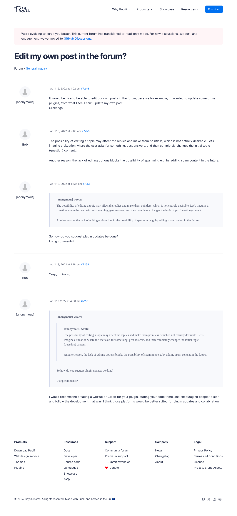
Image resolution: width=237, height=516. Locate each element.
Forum (18, 68)
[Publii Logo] (22, 9)
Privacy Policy (203, 450)
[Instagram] (214, 499)
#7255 (86, 131)
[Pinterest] (219, 499)
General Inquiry (36, 68)
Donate (114, 467)
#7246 (85, 88)
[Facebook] (203, 499)
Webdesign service (26, 456)
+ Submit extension (118, 462)
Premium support (116, 456)
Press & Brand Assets (208, 467)
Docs (67, 450)
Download (214, 9)
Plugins (19, 467)
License (199, 462)
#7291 (85, 301)
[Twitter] (208, 499)
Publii (82, 498)
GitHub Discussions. (78, 38)
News (159, 450)
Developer (70, 456)
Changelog (162, 456)
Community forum (116, 450)
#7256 (87, 183)
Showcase (167, 9)
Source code (72, 462)
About (159, 462)
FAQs (67, 479)
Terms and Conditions (208, 456)
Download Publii (25, 450)
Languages (71, 467)
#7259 (85, 264)
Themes (19, 462)
